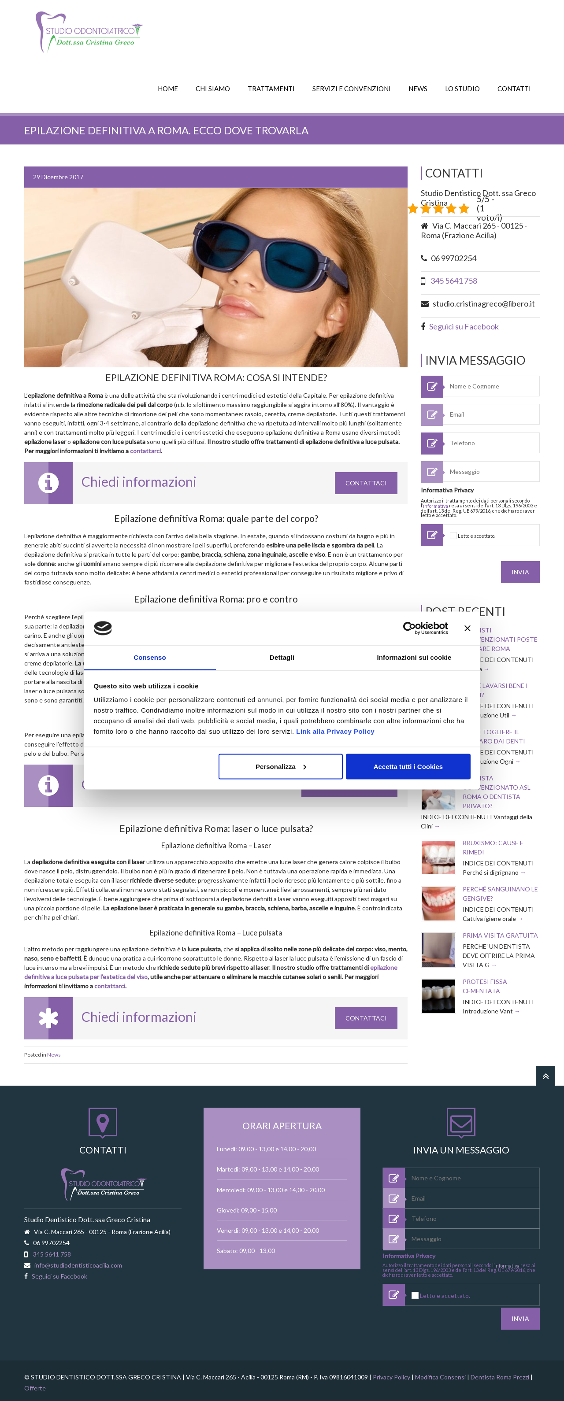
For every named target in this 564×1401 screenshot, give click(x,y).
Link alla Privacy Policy (335, 731)
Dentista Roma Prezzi (500, 1373)
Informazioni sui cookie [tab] (414, 657)
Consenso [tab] (150, 657)
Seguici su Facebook (464, 324)
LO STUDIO (462, 87)
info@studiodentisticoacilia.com (78, 1263)
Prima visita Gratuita (500, 931)
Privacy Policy (391, 1373)
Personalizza (281, 766)
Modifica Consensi (440, 1373)
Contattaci (366, 481)
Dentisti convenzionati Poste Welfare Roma (500, 636)
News (54, 1053)
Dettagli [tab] (282, 657)
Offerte (35, 1384)
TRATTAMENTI (271, 87)
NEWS (417, 87)
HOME (168, 87)
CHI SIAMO (213, 87)
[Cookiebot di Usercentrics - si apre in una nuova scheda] (409, 628)
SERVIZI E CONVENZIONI (351, 87)
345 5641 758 (453, 279)
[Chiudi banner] (467, 628)
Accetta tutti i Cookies (408, 766)
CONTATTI (514, 87)
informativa (435, 504)
